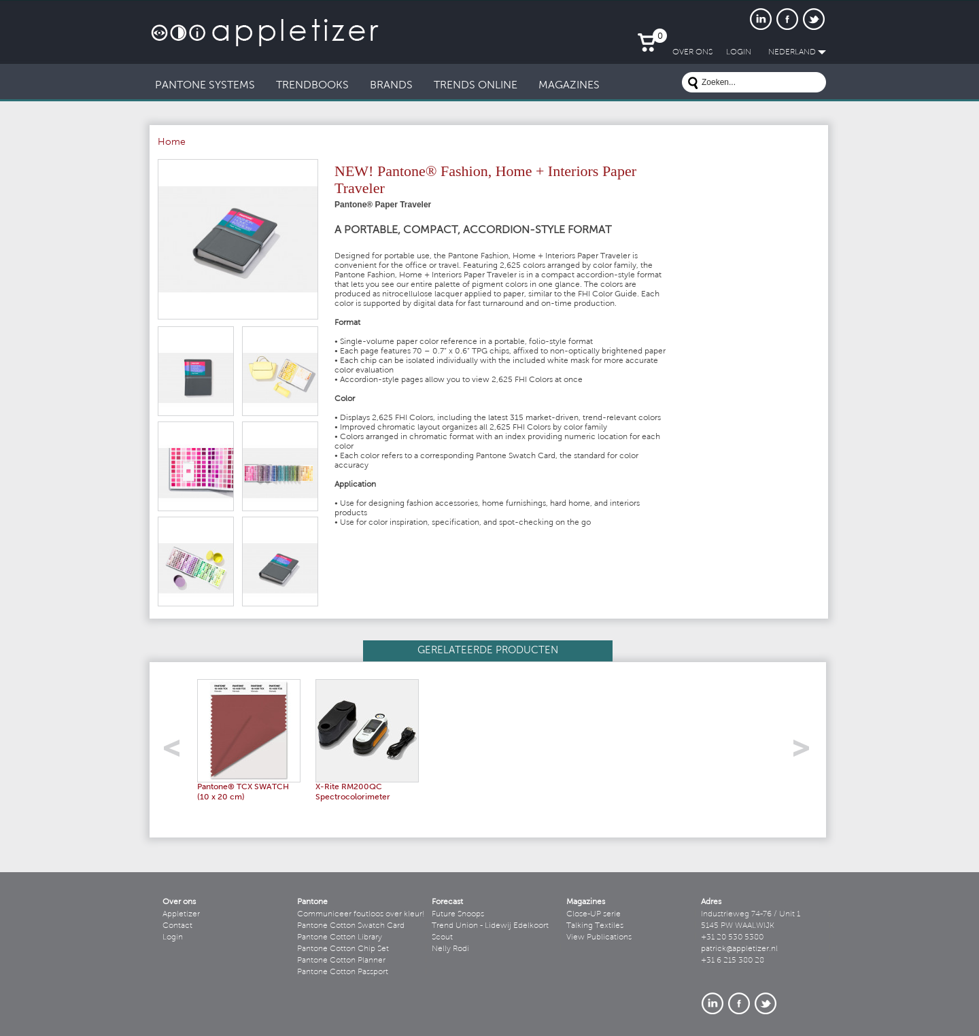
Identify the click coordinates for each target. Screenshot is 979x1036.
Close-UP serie (593, 914)
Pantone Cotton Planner (341, 960)
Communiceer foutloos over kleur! (361, 914)
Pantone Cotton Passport (342, 972)
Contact (177, 926)
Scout (442, 937)
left (176, 752)
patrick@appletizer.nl (739, 949)
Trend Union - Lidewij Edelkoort (490, 926)
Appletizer (181, 914)
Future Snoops (458, 914)
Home (172, 143)
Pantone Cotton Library (339, 937)
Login (172, 937)
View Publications (599, 937)
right (806, 752)
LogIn (738, 52)
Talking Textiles (594, 926)
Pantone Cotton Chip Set (343, 949)
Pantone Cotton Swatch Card (351, 926)
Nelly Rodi (450, 949)
